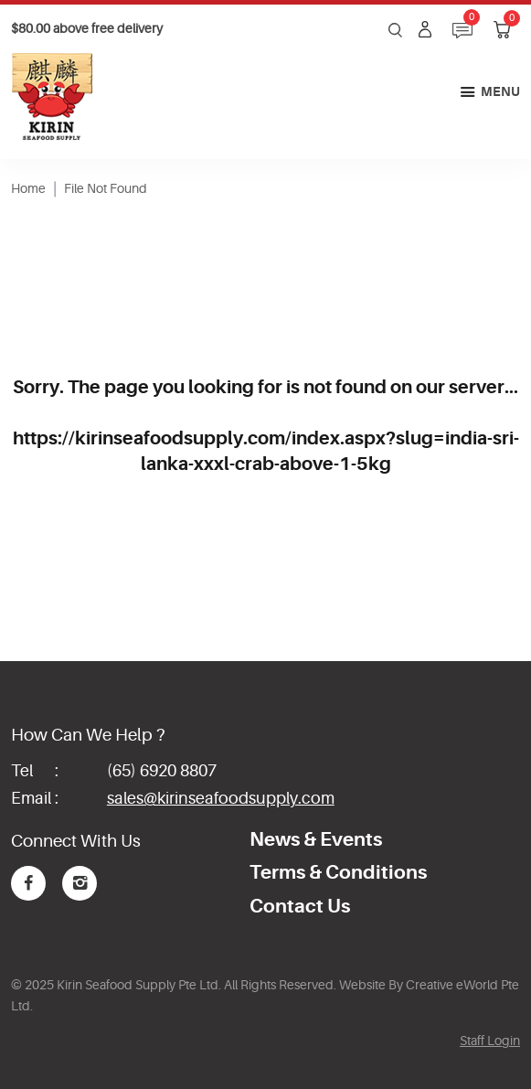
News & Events (316, 839)
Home (28, 188)
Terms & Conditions (338, 872)
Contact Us (300, 906)
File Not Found (105, 188)
